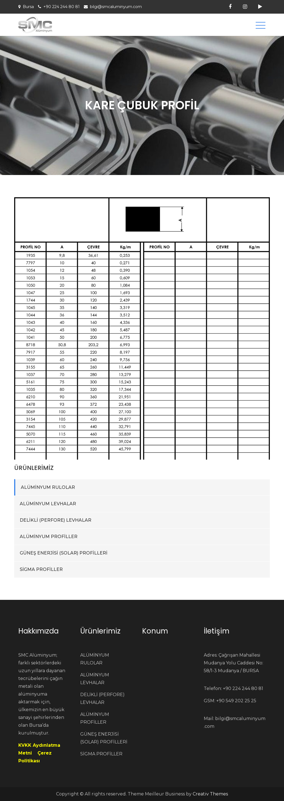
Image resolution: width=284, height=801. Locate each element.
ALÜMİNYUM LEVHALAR (48, 503)
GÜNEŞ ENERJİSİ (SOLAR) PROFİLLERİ (63, 553)
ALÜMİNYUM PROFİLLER (48, 536)
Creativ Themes (210, 794)
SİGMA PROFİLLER (41, 569)
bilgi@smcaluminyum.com (116, 6)
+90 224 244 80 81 (61, 6)
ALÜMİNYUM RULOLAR (48, 487)
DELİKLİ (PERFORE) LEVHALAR (55, 520)
